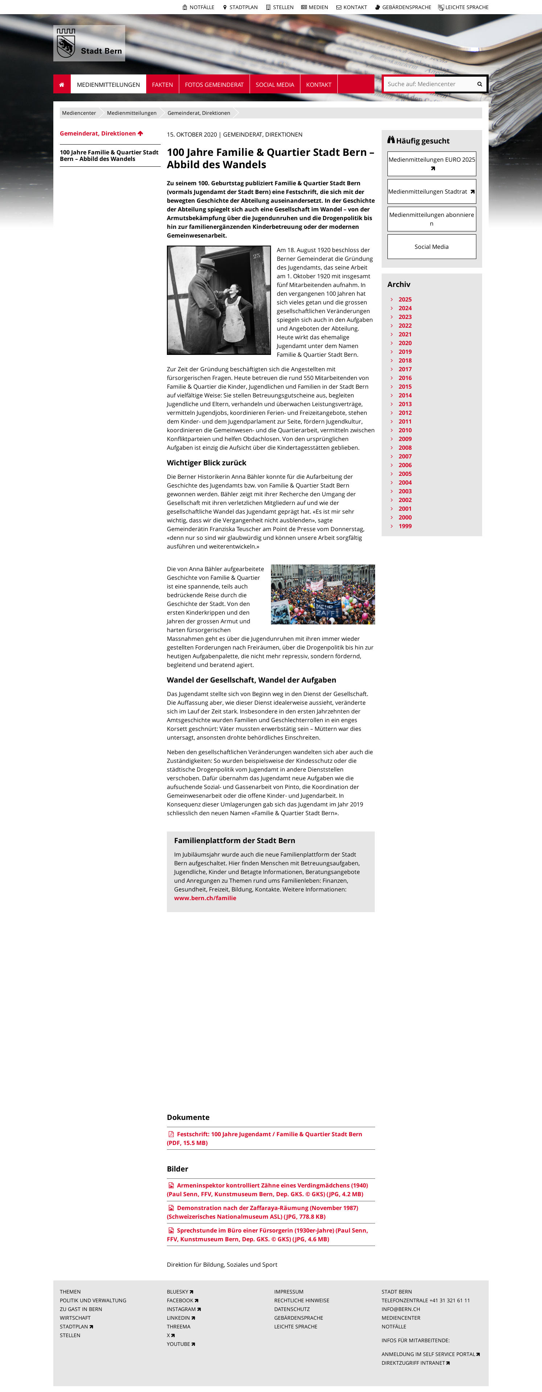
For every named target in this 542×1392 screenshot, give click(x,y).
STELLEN (70, 1335)
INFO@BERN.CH (401, 1309)
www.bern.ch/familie (205, 898)
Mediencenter (79, 112)
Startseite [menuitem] (62, 83)
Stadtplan (244, 7)
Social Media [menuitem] (275, 85)
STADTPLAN (74, 1326)
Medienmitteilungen (132, 112)
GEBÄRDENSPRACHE (298, 1317)
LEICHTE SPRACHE (295, 1326)
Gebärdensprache (406, 7)
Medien (318, 7)
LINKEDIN (178, 1317)
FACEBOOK (180, 1300)
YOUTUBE (178, 1343)
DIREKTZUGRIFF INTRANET (413, 1362)
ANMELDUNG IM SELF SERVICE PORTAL (428, 1354)
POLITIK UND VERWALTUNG (93, 1300)
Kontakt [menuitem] (319, 85)
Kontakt (355, 7)
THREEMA (178, 1326)
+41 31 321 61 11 (450, 1300)
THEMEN (70, 1291)
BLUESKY (177, 1291)
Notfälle (202, 7)
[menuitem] (110, 133)
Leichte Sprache (467, 7)
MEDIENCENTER (401, 1317)
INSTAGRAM (181, 1309)
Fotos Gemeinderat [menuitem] (214, 85)
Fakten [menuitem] (162, 85)
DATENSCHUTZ (292, 1309)
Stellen (283, 7)
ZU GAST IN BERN (81, 1309)
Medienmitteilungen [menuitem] (108, 85)
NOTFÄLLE (394, 1326)
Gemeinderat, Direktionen (199, 112)
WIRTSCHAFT (75, 1317)
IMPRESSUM (289, 1291)
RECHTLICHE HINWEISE (301, 1300)
